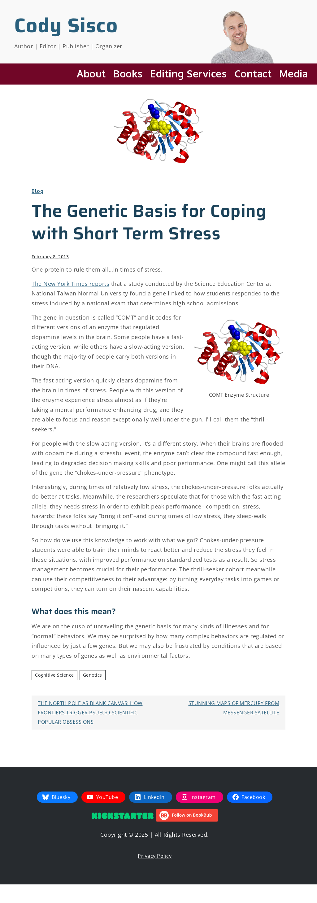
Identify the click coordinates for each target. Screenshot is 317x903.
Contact (253, 73)
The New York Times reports (70, 283)
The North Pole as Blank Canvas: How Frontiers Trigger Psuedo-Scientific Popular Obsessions (90, 712)
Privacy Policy (155, 856)
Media (293, 73)
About (91, 73)
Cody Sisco (66, 25)
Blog (37, 191)
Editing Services (188, 73)
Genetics (92, 675)
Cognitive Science (54, 675)
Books (128, 73)
